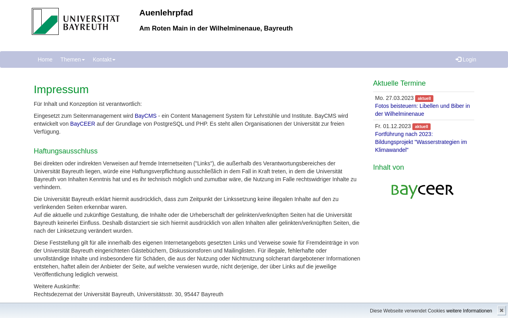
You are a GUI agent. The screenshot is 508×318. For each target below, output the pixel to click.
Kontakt (104, 59)
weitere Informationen (469, 311)
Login (466, 59)
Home (45, 59)
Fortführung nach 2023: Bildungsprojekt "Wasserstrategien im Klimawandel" (421, 142)
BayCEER (82, 124)
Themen (72, 59)
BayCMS (145, 116)
